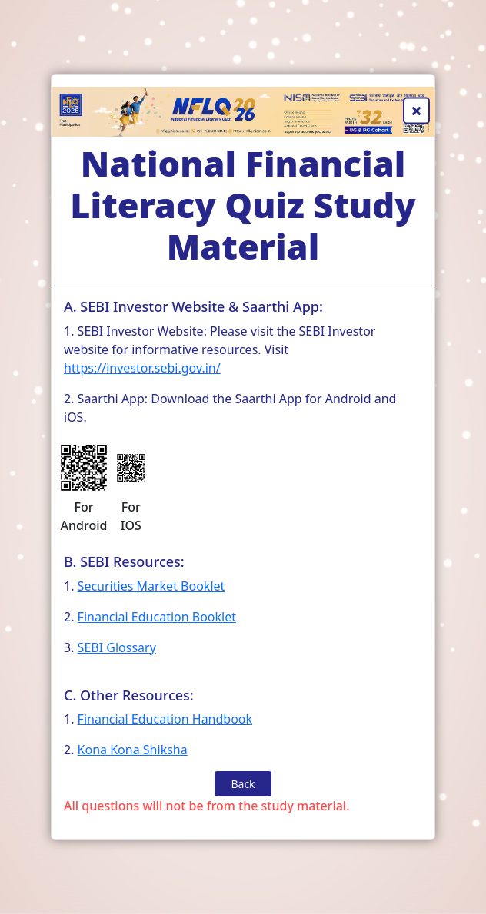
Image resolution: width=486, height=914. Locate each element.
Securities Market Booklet (151, 586)
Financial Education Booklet (157, 616)
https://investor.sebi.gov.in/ (142, 367)
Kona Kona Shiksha (133, 749)
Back (243, 784)
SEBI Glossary (117, 647)
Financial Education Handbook (165, 718)
